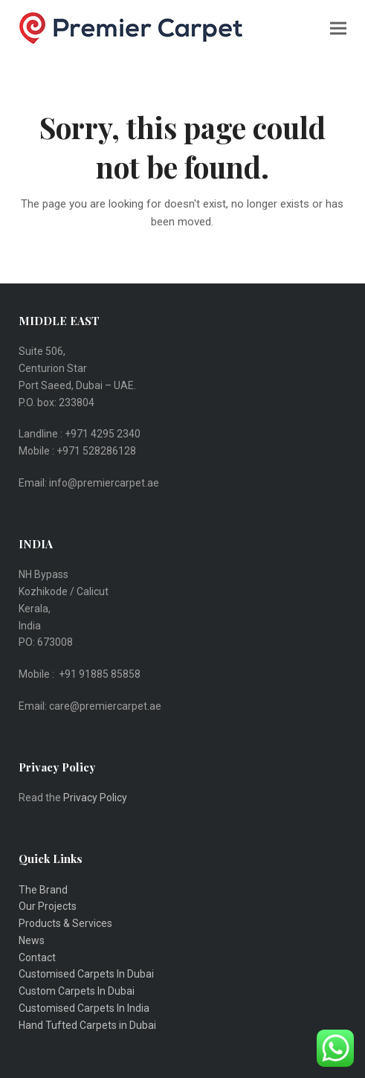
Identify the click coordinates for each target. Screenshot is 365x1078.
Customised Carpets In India (84, 1008)
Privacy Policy (96, 797)
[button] (338, 28)
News (32, 940)
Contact (37, 957)
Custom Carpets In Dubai (77, 991)
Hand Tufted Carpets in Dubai (87, 1025)
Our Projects (48, 906)
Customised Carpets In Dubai (86, 974)
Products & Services (65, 923)
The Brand (43, 890)
